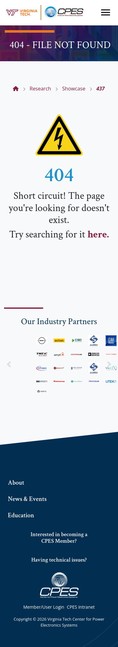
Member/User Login (43, 607)
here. (98, 234)
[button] (9, 364)
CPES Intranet (81, 607)
